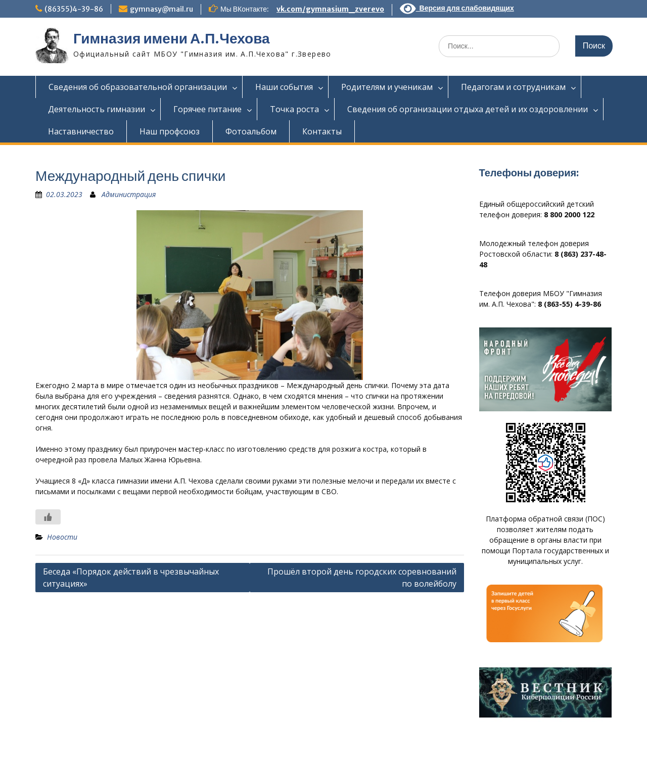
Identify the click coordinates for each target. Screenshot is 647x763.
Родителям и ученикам (387, 86)
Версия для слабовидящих (457, 8)
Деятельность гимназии (96, 109)
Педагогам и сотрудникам (513, 86)
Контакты (322, 131)
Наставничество (81, 131)
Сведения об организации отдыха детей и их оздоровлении (467, 109)
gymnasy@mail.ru (161, 9)
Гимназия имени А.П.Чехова (171, 38)
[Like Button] (48, 516)
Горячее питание (207, 109)
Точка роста (294, 109)
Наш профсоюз (170, 131)
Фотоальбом (250, 131)
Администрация (129, 194)
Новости (62, 537)
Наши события (284, 86)
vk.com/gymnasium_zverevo (330, 9)
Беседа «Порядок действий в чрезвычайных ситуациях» (131, 577)
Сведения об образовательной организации (138, 86)
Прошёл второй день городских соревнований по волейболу (361, 577)
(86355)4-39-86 (73, 9)
